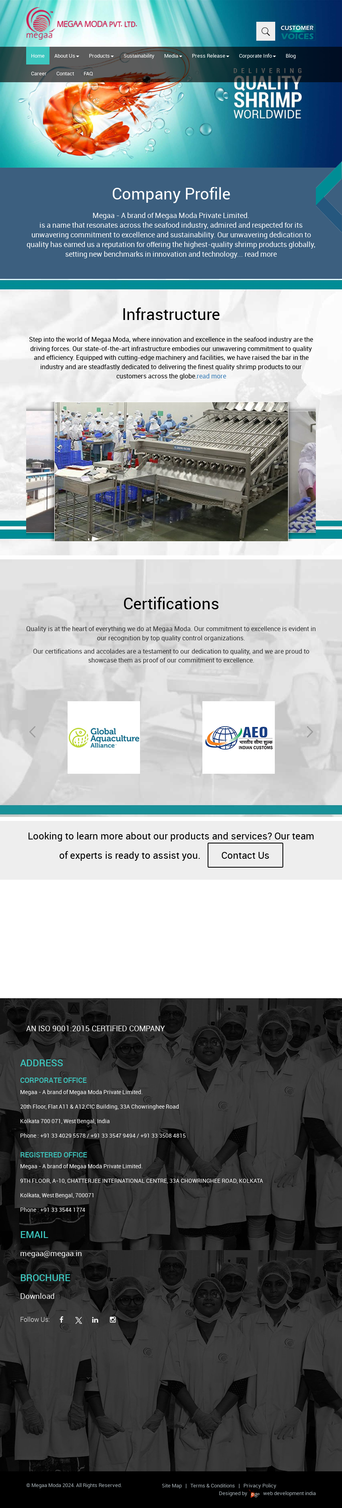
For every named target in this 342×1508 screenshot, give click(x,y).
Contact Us (245, 855)
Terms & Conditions (212, 1485)
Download (37, 1296)
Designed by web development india (267, 1493)
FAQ (88, 73)
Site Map (172, 1485)
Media (173, 55)
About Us (66, 55)
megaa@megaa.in (51, 1253)
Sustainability (139, 55)
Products (101, 55)
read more (261, 254)
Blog (291, 55)
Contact (65, 73)
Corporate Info (257, 55)
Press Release (210, 55)
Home (38, 55)
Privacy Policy (259, 1485)
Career (39, 73)
